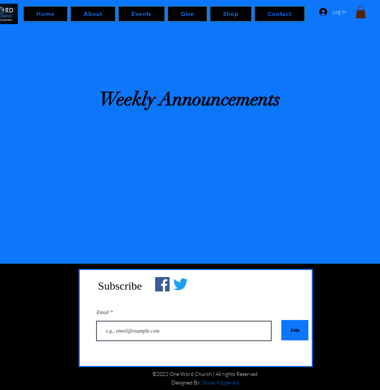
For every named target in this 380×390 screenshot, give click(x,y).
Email (103, 312)
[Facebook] (162, 284)
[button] (361, 12)
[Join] (294, 330)
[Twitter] (180, 284)
